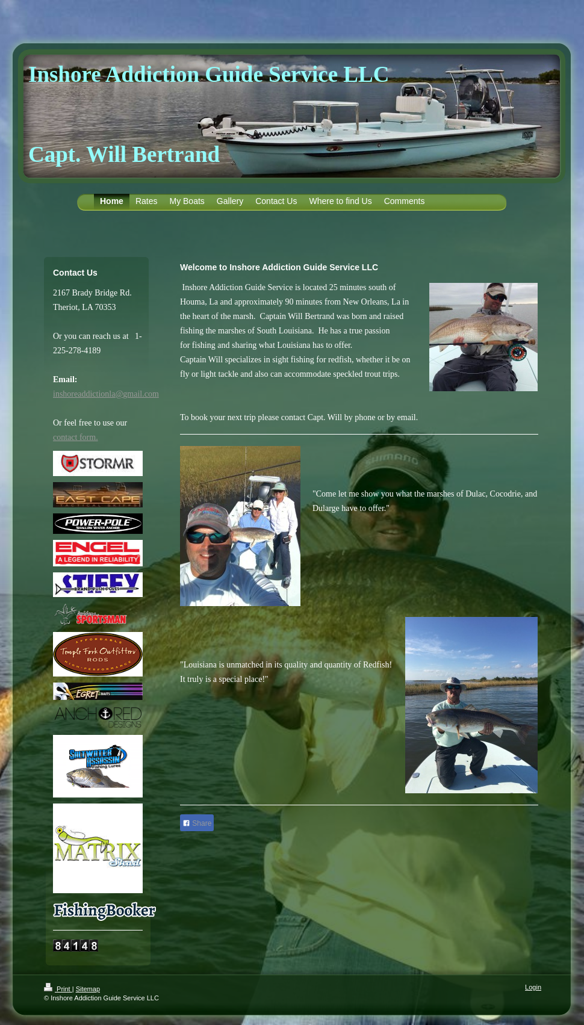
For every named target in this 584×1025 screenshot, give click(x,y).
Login (533, 987)
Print (58, 988)
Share (196, 823)
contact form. (75, 437)
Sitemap (88, 988)
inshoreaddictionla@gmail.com (106, 393)
